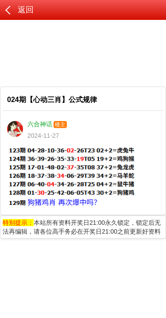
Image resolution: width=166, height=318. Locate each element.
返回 (26, 9)
